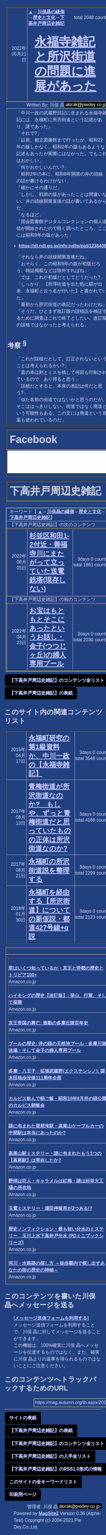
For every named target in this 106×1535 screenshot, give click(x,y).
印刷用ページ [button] (22, 1494)
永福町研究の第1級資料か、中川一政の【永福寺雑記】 (49, 755)
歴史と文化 (44, 17)
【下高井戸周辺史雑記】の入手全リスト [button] (50, 1456)
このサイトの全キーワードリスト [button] (43, 1481)
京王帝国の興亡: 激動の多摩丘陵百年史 (48, 1023)
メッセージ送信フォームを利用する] (51, 1318)
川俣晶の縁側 (50, 11)
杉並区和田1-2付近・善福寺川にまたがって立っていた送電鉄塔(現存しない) (49, 562)
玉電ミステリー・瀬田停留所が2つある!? (50, 1208)
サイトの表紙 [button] (22, 1417)
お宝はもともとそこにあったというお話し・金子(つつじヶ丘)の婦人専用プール (47, 637)
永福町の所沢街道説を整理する (49, 870)
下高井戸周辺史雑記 (30, 517)
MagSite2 (49, 1513)
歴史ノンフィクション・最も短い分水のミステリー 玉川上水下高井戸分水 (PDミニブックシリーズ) (55, 1236)
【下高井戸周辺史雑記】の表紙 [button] (41, 693)
